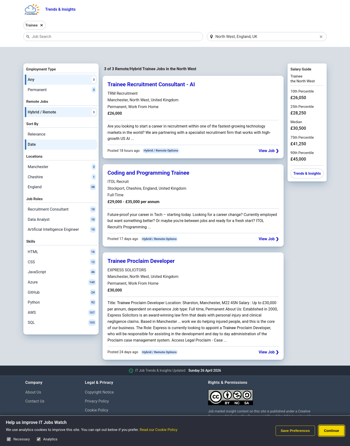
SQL (62, 310)
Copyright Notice (99, 379)
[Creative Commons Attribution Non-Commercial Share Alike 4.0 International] (266, 383)
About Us (33, 379)
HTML (62, 239)
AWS (62, 300)
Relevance (36, 122)
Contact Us (34, 388)
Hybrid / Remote (62, 99)
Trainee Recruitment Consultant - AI (151, 72)
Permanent (62, 77)
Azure (62, 269)
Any (62, 67)
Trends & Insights (60, 9)
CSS (62, 249)
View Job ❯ (269, 138)
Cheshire (62, 164)
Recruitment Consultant (62, 197)
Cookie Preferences (102, 406)
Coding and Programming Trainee (148, 160)
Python (62, 290)
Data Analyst (62, 207)
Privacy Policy (97, 388)
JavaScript (62, 260)
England (62, 174)
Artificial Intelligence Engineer (62, 217)
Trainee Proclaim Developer (141, 248)
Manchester (62, 154)
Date (32, 131)
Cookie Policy (96, 397)
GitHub (62, 280)
